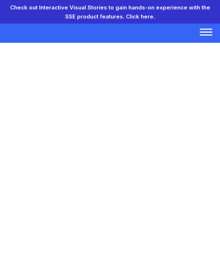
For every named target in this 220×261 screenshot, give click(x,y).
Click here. (140, 16)
